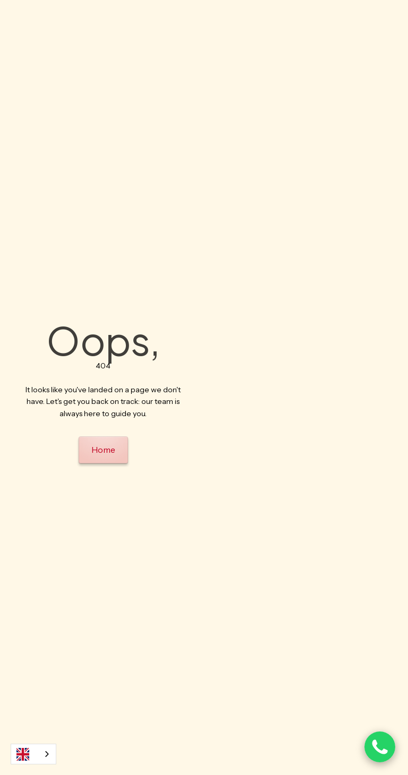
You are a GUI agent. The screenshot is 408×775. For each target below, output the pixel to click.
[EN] (33, 754)
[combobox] (33, 754)
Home (103, 449)
